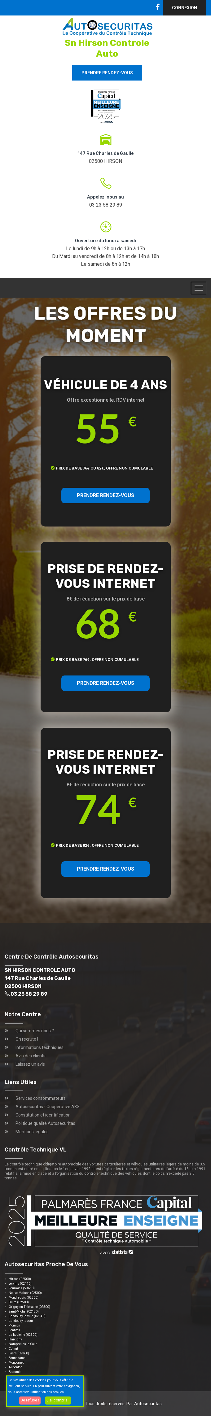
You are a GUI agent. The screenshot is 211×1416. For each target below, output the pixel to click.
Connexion (184, 7)
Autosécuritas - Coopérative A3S (47, 1106)
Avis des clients (30, 1055)
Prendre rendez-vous (107, 72)
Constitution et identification (43, 1114)
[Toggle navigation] (198, 288)
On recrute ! (26, 1039)
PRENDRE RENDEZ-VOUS (105, 495)
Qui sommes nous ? (34, 1030)
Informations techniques (39, 1047)
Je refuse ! (30, 1400)
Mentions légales (32, 1131)
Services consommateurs (40, 1098)
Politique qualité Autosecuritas (45, 1123)
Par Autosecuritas (144, 1403)
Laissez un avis (30, 1064)
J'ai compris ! (57, 1400)
